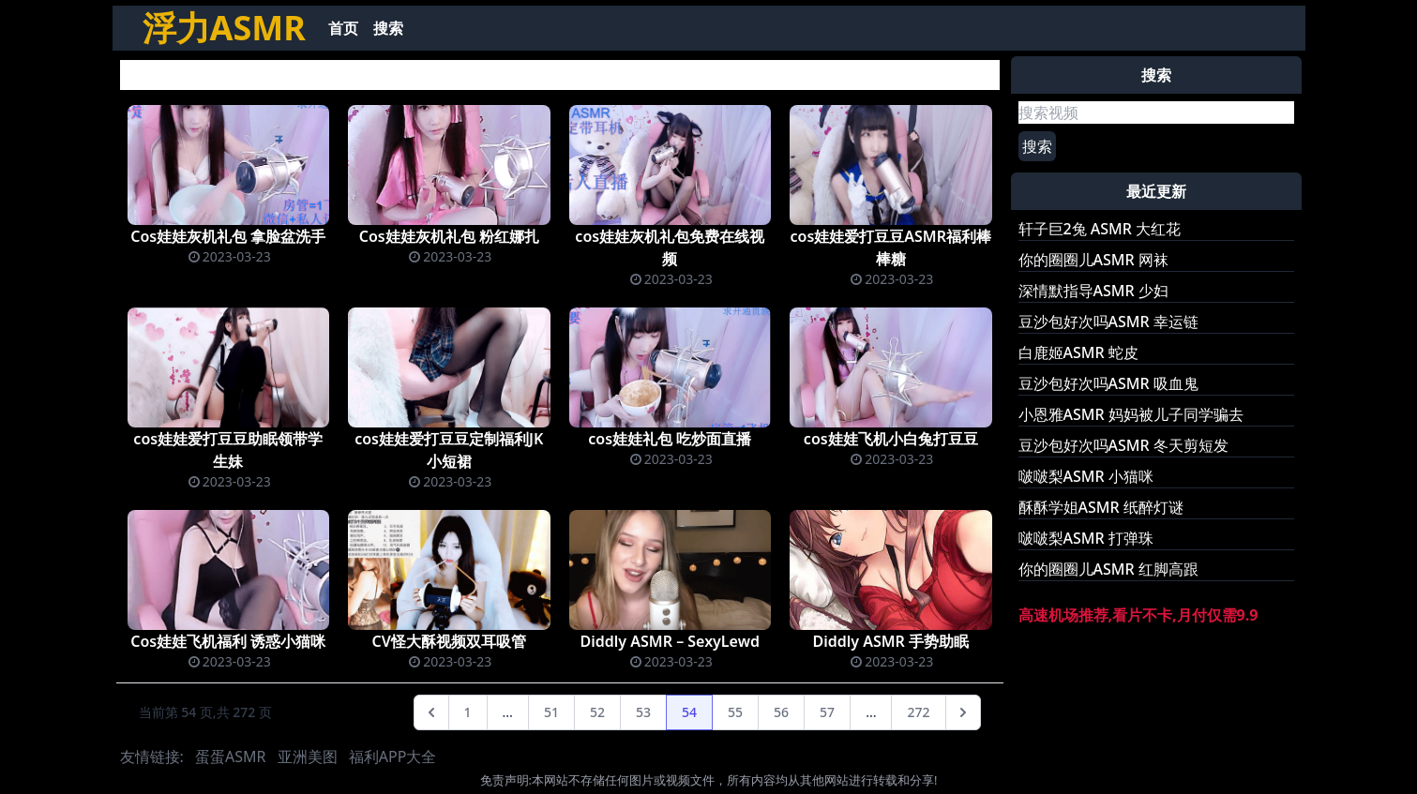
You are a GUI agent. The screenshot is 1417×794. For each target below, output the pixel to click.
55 (735, 712)
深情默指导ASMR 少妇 (1093, 290)
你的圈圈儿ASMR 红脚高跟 (1108, 569)
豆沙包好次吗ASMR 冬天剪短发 (1123, 445)
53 (643, 712)
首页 (343, 28)
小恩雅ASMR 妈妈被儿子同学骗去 (1131, 414)
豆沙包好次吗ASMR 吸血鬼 (1108, 383)
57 (827, 712)
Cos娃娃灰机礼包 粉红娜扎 (449, 236)
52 (597, 712)
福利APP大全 (393, 756)
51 (551, 712)
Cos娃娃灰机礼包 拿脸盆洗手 (227, 236)
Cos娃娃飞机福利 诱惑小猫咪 (227, 641)
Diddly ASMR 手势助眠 (890, 641)
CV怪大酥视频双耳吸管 (449, 641)
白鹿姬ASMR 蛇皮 (1078, 352)
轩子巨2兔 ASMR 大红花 (1100, 228)
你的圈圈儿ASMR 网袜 (1093, 259)
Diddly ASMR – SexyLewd (670, 641)
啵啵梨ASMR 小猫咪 (1085, 476)
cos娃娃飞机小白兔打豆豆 (891, 438)
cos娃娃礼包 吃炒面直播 (669, 438)
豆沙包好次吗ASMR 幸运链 (1108, 321)
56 (781, 712)
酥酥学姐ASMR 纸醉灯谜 (1100, 507)
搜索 (388, 28)
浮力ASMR (224, 28)
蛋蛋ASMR (230, 756)
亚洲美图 (308, 756)
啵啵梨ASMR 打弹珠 (1085, 538)
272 (918, 712)
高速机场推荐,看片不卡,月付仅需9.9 (1138, 615)
